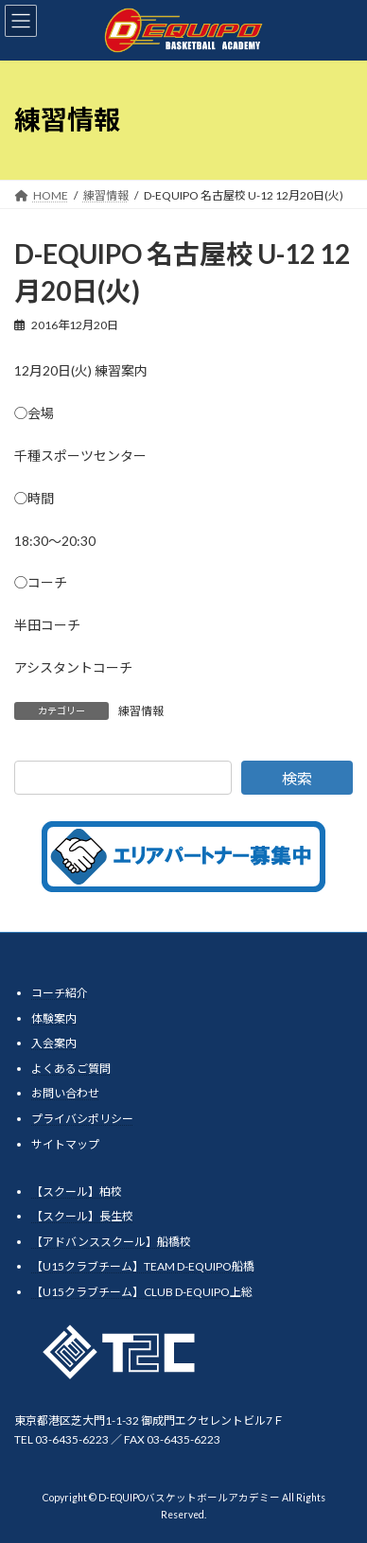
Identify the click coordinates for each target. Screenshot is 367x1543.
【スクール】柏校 (76, 1191)
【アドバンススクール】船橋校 (111, 1241)
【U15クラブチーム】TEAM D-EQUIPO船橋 (142, 1266)
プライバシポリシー (82, 1119)
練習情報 (141, 711)
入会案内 (54, 1043)
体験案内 (54, 1017)
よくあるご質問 (71, 1068)
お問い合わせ (65, 1093)
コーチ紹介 (59, 993)
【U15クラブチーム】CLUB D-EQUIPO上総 (142, 1291)
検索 (297, 778)
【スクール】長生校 (82, 1216)
